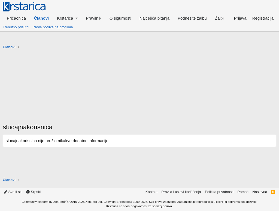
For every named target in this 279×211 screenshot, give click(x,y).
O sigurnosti (120, 18)
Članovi (41, 18)
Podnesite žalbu (192, 18)
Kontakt (151, 192)
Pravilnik (93, 18)
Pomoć (242, 192)
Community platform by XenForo (62, 201)
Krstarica (126, 201)
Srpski (33, 192)
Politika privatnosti (219, 192)
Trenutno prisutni (16, 27)
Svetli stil (13, 192)
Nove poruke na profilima (53, 27)
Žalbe (220, 18)
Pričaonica (16, 18)
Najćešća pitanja (154, 18)
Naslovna (259, 192)
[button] (67, 18)
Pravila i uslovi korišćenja (181, 192)
